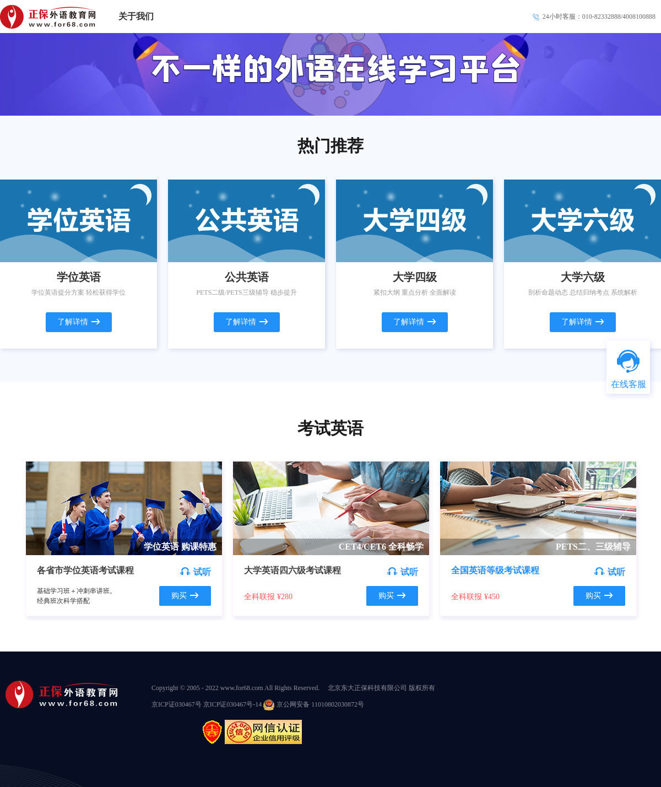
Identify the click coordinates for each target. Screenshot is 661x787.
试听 (195, 572)
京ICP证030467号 (177, 704)
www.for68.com (241, 688)
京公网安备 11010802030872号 (313, 704)
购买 (185, 595)
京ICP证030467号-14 (232, 704)
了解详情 (78, 322)
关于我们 (136, 16)
